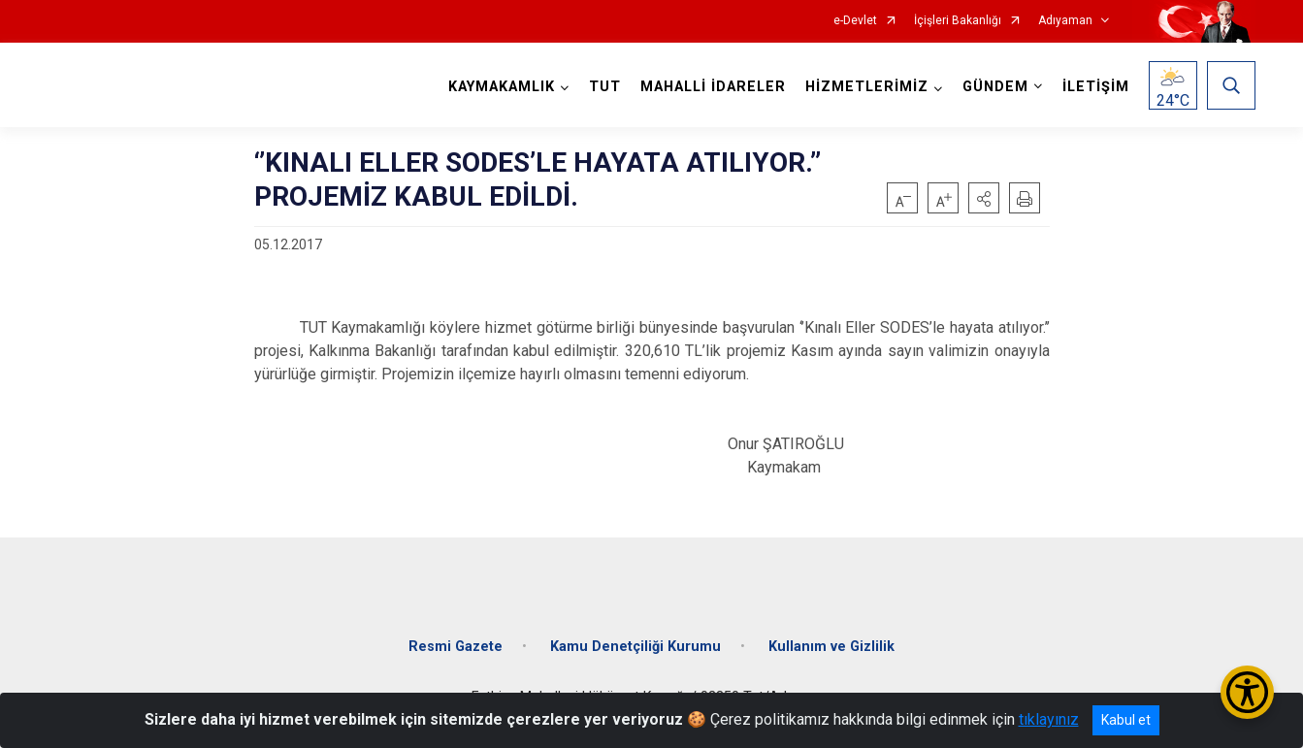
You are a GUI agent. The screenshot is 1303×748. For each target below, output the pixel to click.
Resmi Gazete (455, 646)
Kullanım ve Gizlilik (831, 646)
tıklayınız (1049, 719)
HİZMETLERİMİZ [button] (866, 87)
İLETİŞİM (1095, 87)
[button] (983, 197)
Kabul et (1126, 720)
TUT (605, 87)
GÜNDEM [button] (995, 87)
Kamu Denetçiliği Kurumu (635, 646)
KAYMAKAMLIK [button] (501, 87)
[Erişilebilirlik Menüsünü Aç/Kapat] (1247, 692)
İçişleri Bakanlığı (957, 21)
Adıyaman (1065, 21)
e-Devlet (855, 21)
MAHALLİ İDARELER (713, 87)
